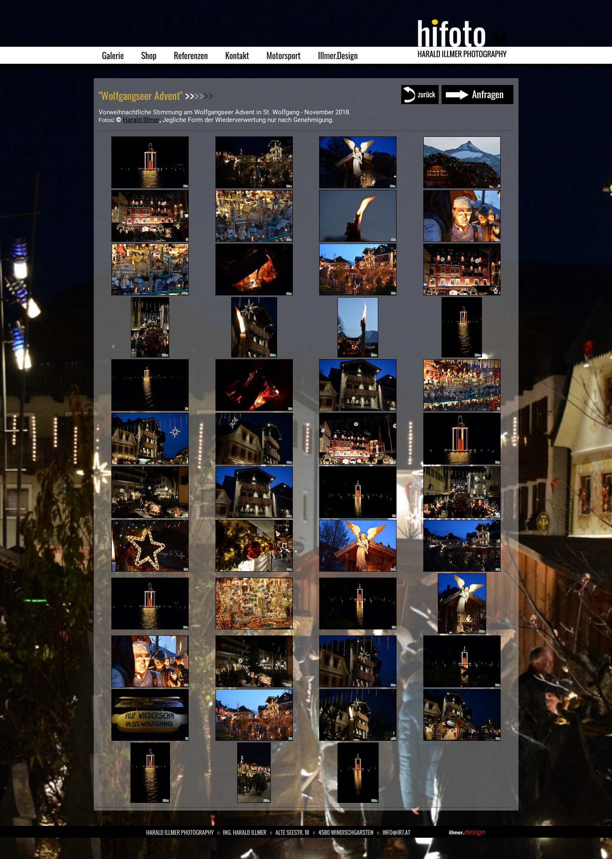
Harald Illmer (141, 120)
